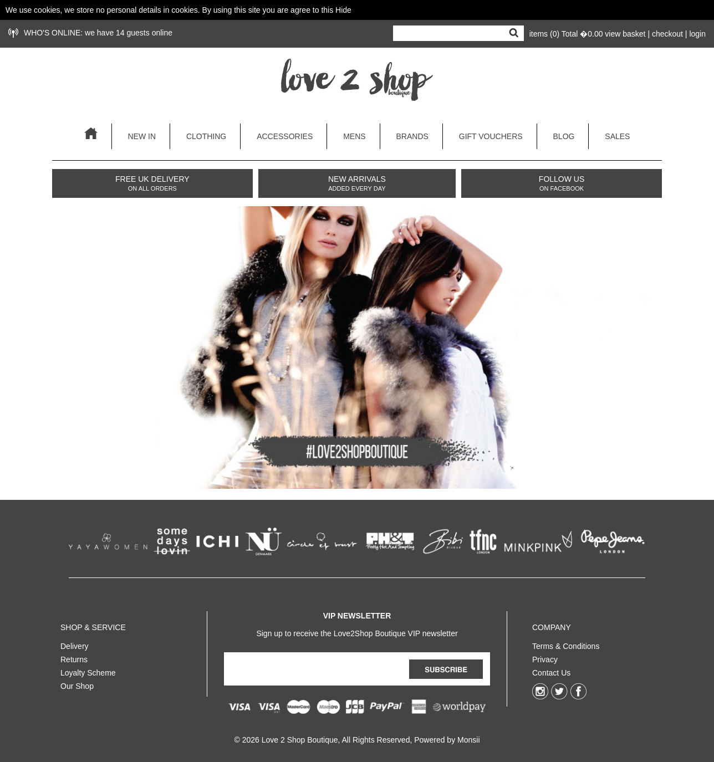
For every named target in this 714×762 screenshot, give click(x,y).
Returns (74, 657)
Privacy (545, 657)
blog (564, 136)
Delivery (74, 644)
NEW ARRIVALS (357, 183)
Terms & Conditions (565, 644)
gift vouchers (491, 136)
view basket (625, 33)
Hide (343, 10)
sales (617, 136)
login (697, 33)
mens (354, 136)
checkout (667, 33)
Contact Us (551, 670)
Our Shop (77, 684)
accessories (285, 136)
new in (142, 136)
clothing (206, 136)
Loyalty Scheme (88, 670)
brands (412, 136)
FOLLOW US (561, 183)
